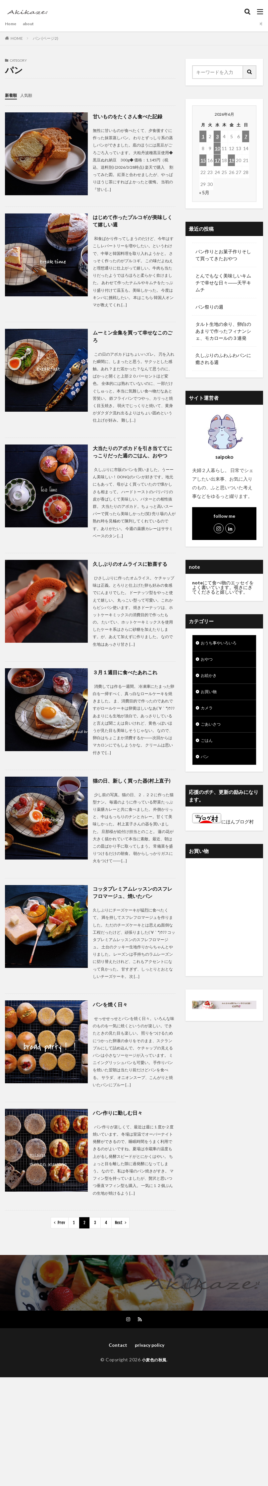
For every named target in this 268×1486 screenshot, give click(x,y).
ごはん (208, 747)
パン (205, 764)
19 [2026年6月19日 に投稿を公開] (231, 160)
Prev (61, 1233)
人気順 (29, 95)
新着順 (12, 95)
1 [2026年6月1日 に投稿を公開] (203, 136)
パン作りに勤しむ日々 (119, 1123)
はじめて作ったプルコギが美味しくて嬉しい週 (132, 221)
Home (11, 24)
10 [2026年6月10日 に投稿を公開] (217, 148)
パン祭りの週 (209, 307)
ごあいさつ (212, 730)
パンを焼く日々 (111, 1015)
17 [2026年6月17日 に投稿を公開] (217, 160)
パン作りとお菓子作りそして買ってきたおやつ (223, 255)
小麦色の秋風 (154, 1371)
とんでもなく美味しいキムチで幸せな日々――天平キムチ (223, 282)
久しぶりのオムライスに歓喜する (132, 573)
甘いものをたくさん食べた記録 (130, 116)
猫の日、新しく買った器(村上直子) (134, 790)
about (31, 24)
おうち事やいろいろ (221, 643)
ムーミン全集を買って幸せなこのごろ (132, 337)
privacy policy (149, 1356)
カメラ (208, 712)
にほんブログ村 (223, 829)
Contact (115, 1356)
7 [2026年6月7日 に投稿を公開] (245, 136)
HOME (17, 38)
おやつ (208, 661)
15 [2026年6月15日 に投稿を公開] (203, 160)
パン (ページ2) (45, 38)
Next (119, 1233)
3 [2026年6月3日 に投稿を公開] (217, 136)
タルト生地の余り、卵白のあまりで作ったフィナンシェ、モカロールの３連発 (223, 331)
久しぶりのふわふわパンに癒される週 (223, 358)
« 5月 (204, 192)
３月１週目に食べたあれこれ (127, 682)
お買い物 (210, 695)
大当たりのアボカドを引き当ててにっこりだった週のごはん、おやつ (132, 457)
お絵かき (210, 678)
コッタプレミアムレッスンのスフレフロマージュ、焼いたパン (132, 903)
